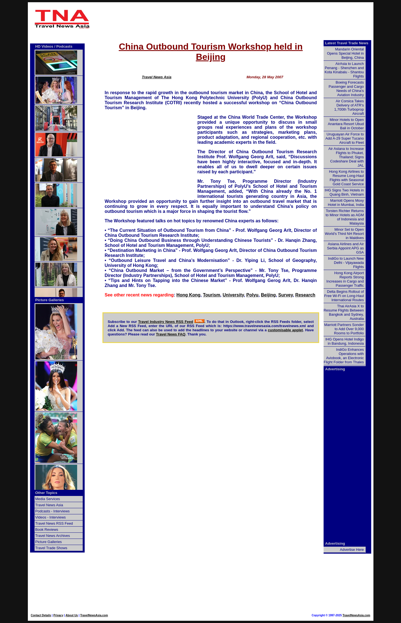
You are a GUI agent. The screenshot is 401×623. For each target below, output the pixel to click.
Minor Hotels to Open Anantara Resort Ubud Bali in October (346, 124)
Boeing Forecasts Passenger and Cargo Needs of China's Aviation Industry (346, 88)
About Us (71, 615)
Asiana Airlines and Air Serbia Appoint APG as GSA (345, 248)
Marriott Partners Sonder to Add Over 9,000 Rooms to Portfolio (344, 329)
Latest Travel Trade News (346, 43)
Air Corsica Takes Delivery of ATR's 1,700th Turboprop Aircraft (349, 107)
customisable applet (285, 330)
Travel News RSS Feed (54, 523)
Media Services (47, 499)
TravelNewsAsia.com (94, 615)
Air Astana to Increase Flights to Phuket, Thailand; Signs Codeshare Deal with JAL (346, 157)
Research (305, 295)
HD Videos (44, 46)
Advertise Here (352, 549)
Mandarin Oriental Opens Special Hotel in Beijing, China (345, 53)
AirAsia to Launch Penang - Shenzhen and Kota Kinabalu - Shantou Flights (344, 70)
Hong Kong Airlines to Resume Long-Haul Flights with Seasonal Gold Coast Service (346, 177)
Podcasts (64, 46)
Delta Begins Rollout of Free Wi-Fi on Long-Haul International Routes (344, 295)
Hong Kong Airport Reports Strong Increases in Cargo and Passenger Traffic (345, 279)
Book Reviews (46, 529)
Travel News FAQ (170, 334)
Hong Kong (188, 295)
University (233, 295)
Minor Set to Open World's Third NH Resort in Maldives (344, 233)
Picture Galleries (49, 300)
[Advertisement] (210, 18)
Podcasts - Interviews (52, 511)
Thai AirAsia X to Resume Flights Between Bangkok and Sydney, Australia (344, 312)
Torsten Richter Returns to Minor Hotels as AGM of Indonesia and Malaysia (345, 217)
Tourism (211, 295)
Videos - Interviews (50, 517)
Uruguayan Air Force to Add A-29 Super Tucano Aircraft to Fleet (344, 138)
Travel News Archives (52, 536)
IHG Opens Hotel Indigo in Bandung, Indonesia (344, 341)
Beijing (268, 295)
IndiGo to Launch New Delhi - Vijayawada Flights (346, 262)
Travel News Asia (156, 77)
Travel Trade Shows (51, 548)
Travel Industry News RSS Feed (165, 322)
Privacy (58, 615)
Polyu (252, 295)
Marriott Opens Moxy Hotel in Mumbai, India (346, 202)
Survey (285, 295)
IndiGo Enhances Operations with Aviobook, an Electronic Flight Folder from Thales (344, 355)
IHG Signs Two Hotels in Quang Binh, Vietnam (344, 192)
